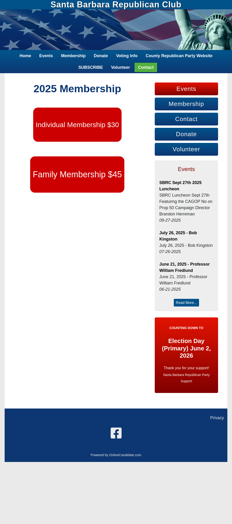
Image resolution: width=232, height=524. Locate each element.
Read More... (186, 303)
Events (46, 55)
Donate (101, 55)
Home (25, 55)
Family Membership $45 (77, 174)
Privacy (217, 417)
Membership (73, 55)
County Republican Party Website (179, 55)
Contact (146, 67)
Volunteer (120, 67)
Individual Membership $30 (77, 125)
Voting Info (127, 55)
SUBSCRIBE (90, 67)
